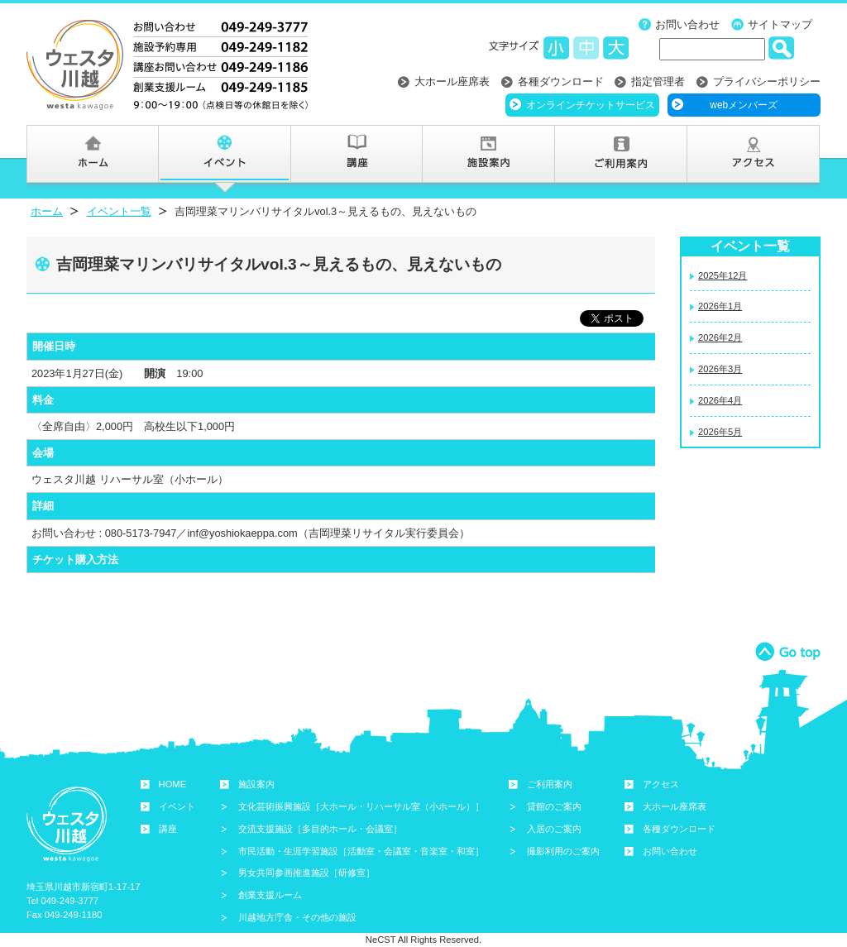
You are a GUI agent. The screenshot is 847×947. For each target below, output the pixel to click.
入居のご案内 (554, 829)
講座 (168, 829)
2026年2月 (720, 337)
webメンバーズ (744, 105)
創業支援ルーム (270, 895)
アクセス (661, 784)
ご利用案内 (549, 784)
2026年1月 (720, 306)
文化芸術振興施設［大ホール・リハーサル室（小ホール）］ (361, 806)
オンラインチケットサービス (590, 105)
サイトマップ (780, 24)
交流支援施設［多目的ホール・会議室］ (320, 829)
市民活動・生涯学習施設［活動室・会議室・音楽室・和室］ (361, 851)
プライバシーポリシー (767, 81)
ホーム (47, 211)
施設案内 (256, 784)
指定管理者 (658, 81)
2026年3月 (720, 369)
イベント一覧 (119, 211)
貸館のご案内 (554, 806)
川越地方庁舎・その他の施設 (297, 917)
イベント (177, 806)
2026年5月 (720, 432)
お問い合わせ (687, 24)
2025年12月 (722, 275)
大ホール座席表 (452, 81)
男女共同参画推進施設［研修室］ (306, 873)
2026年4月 (720, 400)
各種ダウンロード (561, 81)
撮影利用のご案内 (563, 851)
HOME (173, 784)
